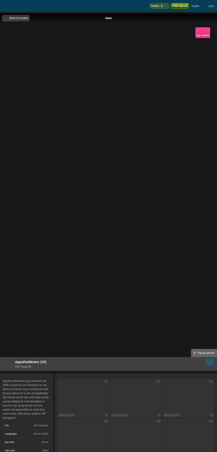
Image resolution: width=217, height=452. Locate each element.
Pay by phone (204, 353)
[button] (197, 7)
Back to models (15, 18)
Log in (211, 6)
